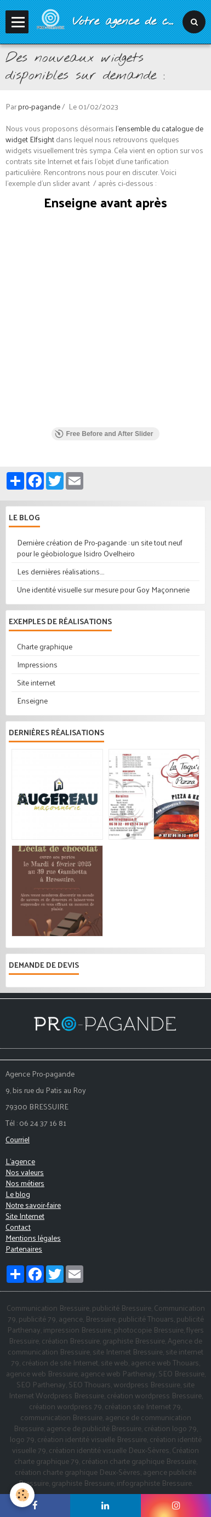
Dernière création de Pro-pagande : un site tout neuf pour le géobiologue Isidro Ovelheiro (100, 548)
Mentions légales (33, 1238)
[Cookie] (22, 1495)
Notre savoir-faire (33, 1205)
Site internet (36, 682)
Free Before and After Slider (104, 433)
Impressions (37, 664)
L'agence (20, 1161)
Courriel (17, 1139)
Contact (18, 1227)
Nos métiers (24, 1183)
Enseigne (32, 700)
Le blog (17, 1194)
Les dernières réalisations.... (60, 571)
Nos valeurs (24, 1172)
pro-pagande (39, 106)
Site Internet (24, 1216)
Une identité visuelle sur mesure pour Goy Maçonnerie (103, 589)
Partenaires (23, 1249)
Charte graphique (44, 646)
